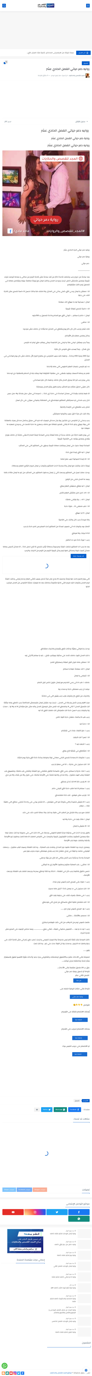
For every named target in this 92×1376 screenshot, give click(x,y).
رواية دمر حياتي (79, 996)
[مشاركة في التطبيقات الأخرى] (37, 1110)
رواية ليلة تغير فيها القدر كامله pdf (63, 1288)
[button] (74, 1109)
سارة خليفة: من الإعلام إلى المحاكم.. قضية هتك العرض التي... (50, 52)
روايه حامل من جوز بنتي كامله (65, 1244)
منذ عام (72, 1285)
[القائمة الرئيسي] (88, 5)
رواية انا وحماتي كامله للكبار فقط (64, 1277)
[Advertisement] (46, 30)
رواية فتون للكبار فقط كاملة (65, 1332)
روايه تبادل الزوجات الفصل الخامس (64, 1321)
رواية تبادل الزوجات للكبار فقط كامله (63, 1233)
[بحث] (4, 5)
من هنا (80, 980)
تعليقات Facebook (24, 1189)
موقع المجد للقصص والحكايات (61, 1372)
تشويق (85, 63)
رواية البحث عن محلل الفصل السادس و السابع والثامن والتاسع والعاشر (62, 1311)
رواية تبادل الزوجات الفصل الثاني (65, 1266)
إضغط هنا (80, 1037)
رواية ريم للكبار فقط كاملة (66, 1255)
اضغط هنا (80, 1019)
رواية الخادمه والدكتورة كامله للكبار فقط (63, 1300)
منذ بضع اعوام (70, 1231)
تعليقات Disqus (9, 1189)
